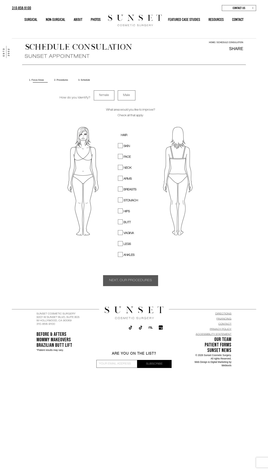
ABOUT (78, 19)
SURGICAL (30, 19)
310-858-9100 (21, 8)
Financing (224, 319)
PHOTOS (96, 19)
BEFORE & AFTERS (51, 334)
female (104, 95)
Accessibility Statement (213, 334)
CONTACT (238, 19)
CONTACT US (239, 8)
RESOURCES (216, 19)
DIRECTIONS (223, 314)
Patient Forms (218, 345)
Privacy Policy (220, 329)
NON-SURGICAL (55, 19)
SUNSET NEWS (219, 350)
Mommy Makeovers (54, 340)
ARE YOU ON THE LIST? (134, 354)
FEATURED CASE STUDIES (184, 19)
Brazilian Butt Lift (54, 345)
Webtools (226, 365)
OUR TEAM (222, 339)
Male (126, 95)
